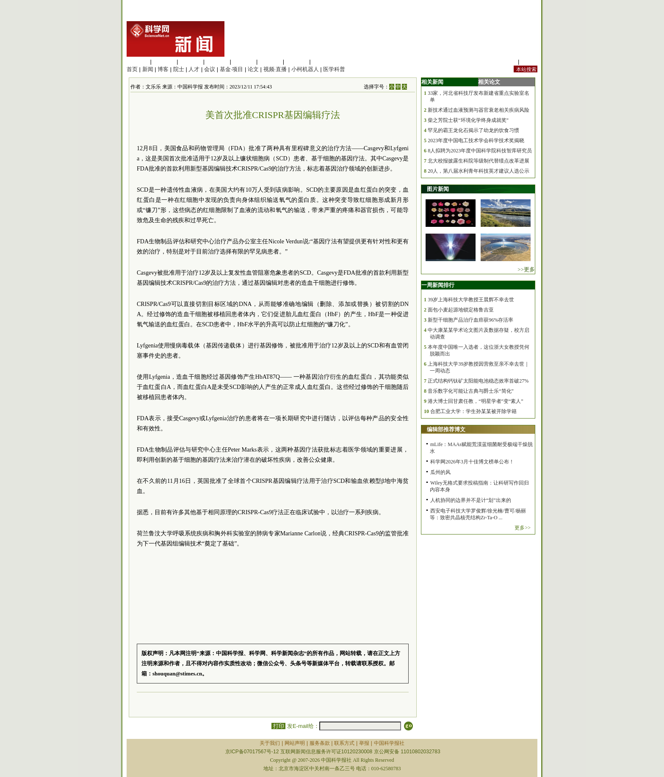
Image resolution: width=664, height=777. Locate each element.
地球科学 (270, 61)
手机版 (529, 61)
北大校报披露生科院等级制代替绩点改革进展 (478, 161)
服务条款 (320, 743)
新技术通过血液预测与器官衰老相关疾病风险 (478, 110)
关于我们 (270, 743)
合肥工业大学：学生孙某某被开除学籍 (473, 411)
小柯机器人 (305, 69)
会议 (209, 69)
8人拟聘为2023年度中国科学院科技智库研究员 (480, 151)
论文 (253, 69)
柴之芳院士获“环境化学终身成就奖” (468, 120)
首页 (132, 69)
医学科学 (164, 61)
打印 (278, 726)
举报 (364, 743)
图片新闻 (438, 189)
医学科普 (334, 69)
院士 (178, 69)
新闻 (147, 69)
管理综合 (323, 61)
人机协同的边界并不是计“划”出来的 (470, 500)
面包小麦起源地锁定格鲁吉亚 (461, 310)
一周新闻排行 (437, 285)
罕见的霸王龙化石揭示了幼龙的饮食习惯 (473, 130)
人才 (193, 69)
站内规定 (505, 61)
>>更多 (526, 269)
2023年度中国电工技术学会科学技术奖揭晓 (476, 140)
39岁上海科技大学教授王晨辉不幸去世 (471, 300)
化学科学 (191, 61)
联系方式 (344, 743)
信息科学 (243, 61)
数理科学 (297, 61)
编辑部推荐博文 (446, 429)
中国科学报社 (389, 743)
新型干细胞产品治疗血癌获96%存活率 (470, 320)
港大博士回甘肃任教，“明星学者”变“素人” (475, 401)
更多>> (523, 528)
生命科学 (138, 61)
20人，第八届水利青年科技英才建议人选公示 (478, 171)
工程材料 (217, 61)
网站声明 (295, 743)
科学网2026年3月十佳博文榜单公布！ (472, 462)
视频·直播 (275, 69)
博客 (163, 69)
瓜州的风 (440, 472)
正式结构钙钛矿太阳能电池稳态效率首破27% (478, 381)
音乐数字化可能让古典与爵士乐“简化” (471, 391)
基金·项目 (231, 69)
